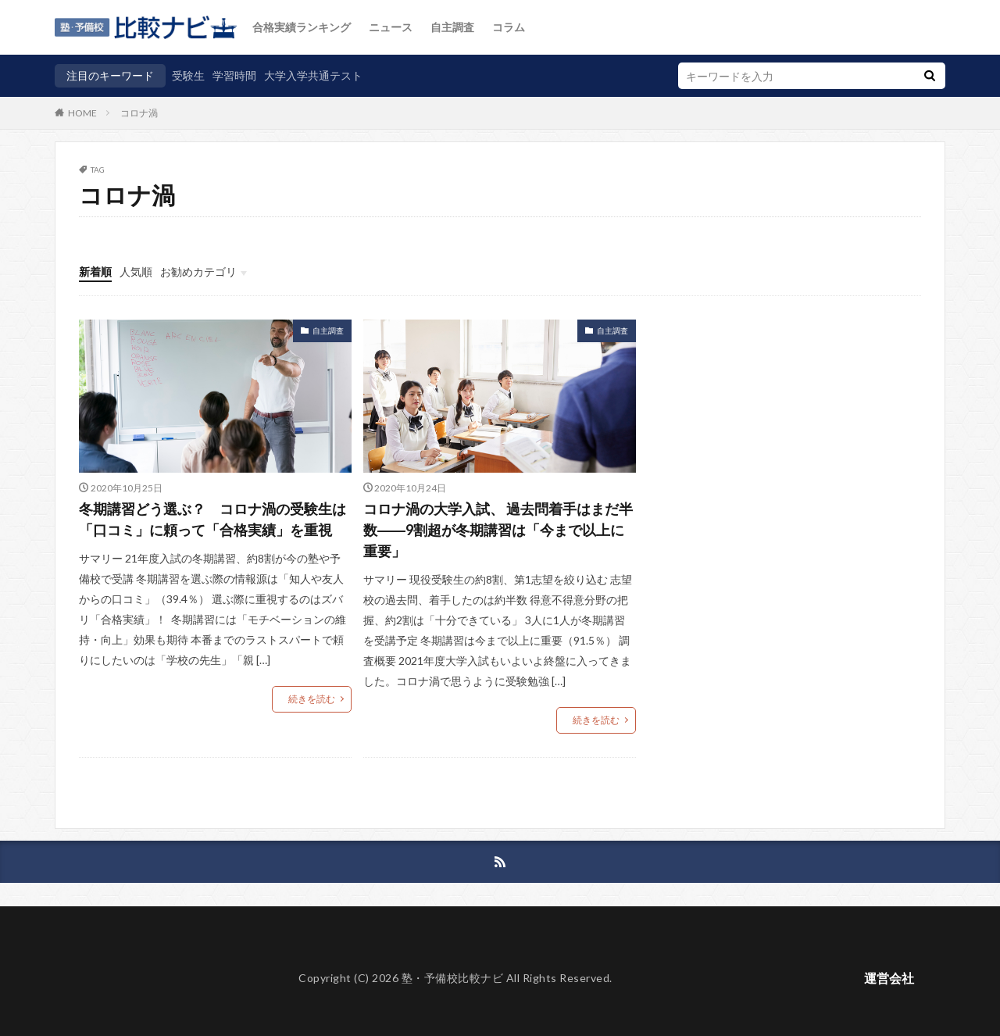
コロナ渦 (139, 113)
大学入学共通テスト (313, 75)
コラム (508, 27)
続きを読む (311, 699)
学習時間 (234, 75)
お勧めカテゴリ (198, 271)
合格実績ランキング (301, 27)
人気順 (136, 271)
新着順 (95, 271)
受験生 (188, 75)
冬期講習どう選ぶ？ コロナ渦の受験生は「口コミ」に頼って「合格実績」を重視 (212, 519)
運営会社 (889, 977)
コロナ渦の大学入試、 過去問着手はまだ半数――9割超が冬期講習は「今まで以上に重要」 (498, 529)
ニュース (390, 27)
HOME (82, 112)
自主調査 (452, 27)
